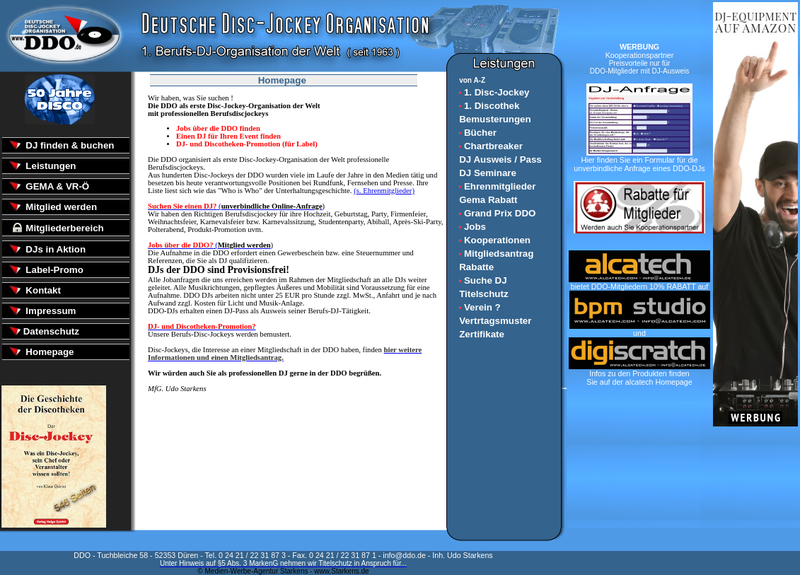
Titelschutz (483, 294)
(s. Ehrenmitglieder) (384, 190)
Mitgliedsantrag (496, 253)
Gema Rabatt (488, 199)
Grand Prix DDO (497, 213)
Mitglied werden (60, 207)
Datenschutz (51, 331)
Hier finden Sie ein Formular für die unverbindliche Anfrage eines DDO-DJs (639, 161)
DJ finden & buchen (69, 145)
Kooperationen (495, 240)
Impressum (49, 311)
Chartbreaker (491, 146)
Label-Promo (53, 270)
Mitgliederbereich (63, 228)
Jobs (472, 226)
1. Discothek (489, 105)
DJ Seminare (487, 173)
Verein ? (480, 307)
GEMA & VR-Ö (56, 186)
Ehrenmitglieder (497, 186)
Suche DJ (482, 280)
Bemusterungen (495, 119)
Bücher (478, 132)
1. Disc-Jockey (494, 92)
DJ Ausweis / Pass (500, 159)
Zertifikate (481, 334)
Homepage (48, 352)
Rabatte (476, 267)
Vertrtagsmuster (495, 320)
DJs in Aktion (54, 249)
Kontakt (42, 290)
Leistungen (49, 166)
